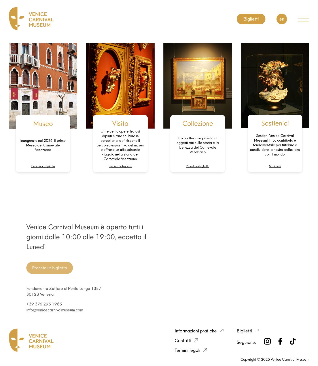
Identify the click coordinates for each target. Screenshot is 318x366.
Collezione (197, 123)
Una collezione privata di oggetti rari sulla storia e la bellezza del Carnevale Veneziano (197, 145)
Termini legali (187, 350)
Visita (120, 123)
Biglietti (251, 19)
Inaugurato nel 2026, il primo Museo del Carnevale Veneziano (43, 145)
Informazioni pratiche (196, 331)
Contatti (183, 340)
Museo (43, 123)
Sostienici (275, 123)
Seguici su (246, 342)
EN (281, 19)
